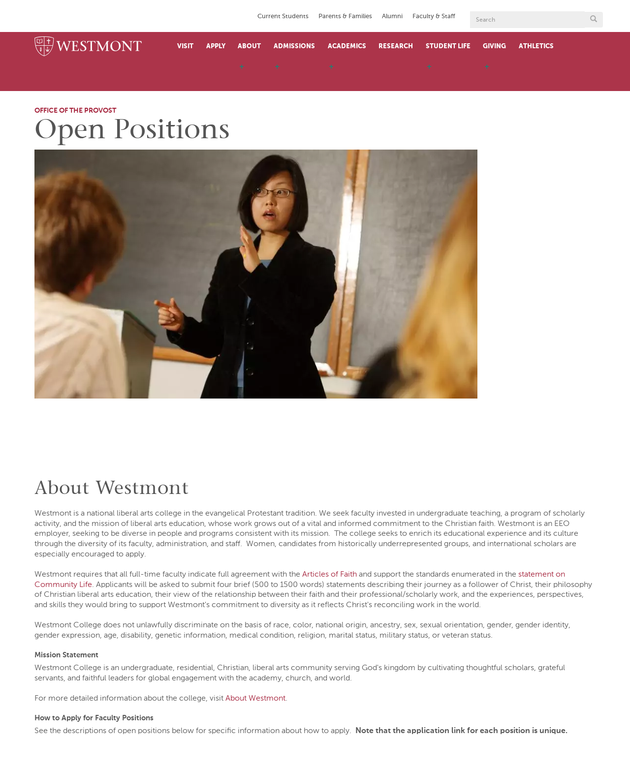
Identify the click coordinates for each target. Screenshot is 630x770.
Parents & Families (345, 16)
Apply (215, 46)
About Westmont (255, 699)
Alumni (392, 16)
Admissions (294, 46)
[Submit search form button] (593, 20)
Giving (494, 46)
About (249, 46)
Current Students (283, 16)
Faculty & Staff (433, 16)
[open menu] (242, 76)
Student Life (448, 46)
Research (395, 46)
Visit (185, 46)
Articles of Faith (329, 575)
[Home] (88, 47)
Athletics (536, 46)
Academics (347, 46)
